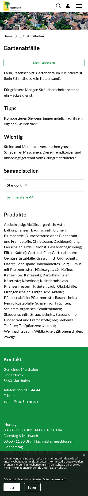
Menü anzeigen (44, 63)
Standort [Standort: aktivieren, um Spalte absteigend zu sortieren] (14, 185)
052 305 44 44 (28, 390)
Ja (12, 487)
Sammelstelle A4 (20, 197)
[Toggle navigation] (77, 5)
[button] (58, 5)
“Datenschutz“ (57, 467)
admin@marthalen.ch (21, 401)
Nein (33, 487)
